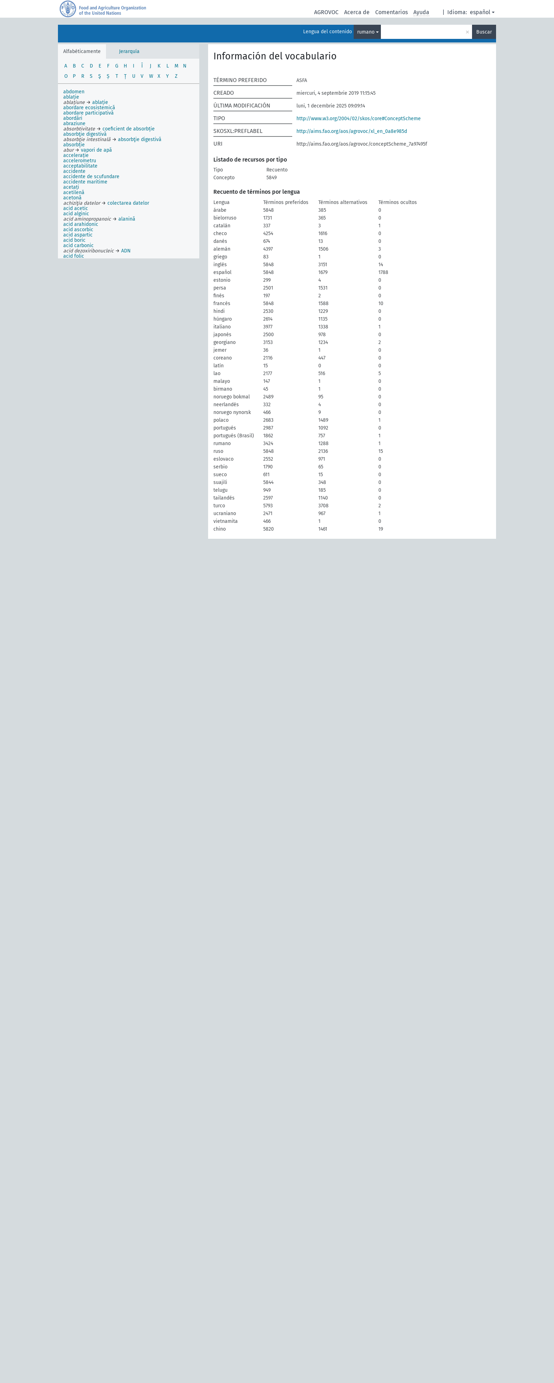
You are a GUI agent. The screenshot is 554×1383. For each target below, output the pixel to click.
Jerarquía (129, 51)
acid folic (73, 256)
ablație (71, 97)
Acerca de (357, 12)
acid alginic (76, 214)
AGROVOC (326, 12)
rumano (366, 32)
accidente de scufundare (91, 177)
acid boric (74, 240)
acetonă (72, 198)
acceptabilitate (80, 166)
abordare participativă (88, 113)
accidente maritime (85, 182)
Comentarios (391, 12)
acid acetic (75, 208)
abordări (72, 118)
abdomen (73, 92)
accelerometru (79, 161)
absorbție (74, 145)
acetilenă (73, 192)
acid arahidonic (80, 224)
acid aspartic (78, 235)
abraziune (74, 124)
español (480, 12)
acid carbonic (78, 246)
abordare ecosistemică (89, 108)
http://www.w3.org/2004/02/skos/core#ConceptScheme (358, 119)
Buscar (484, 32)
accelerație (76, 155)
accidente (74, 171)
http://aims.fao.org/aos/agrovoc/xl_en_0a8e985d (351, 131)
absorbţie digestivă (85, 134)
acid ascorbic (78, 230)
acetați (71, 187)
